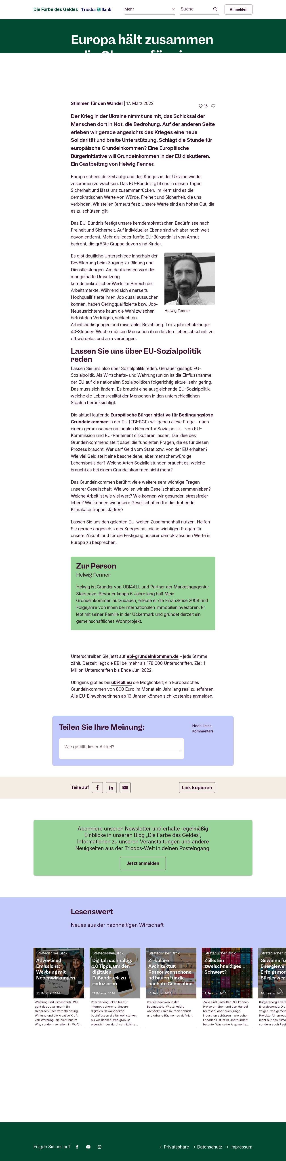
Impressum (239, 1147)
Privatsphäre (174, 1147)
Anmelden (239, 9)
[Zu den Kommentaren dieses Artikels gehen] (213, 179)
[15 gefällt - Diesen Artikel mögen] (203, 179)
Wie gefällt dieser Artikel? (89, 819)
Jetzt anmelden (142, 936)
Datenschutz (207, 1147)
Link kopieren (197, 860)
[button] (280, 1063)
